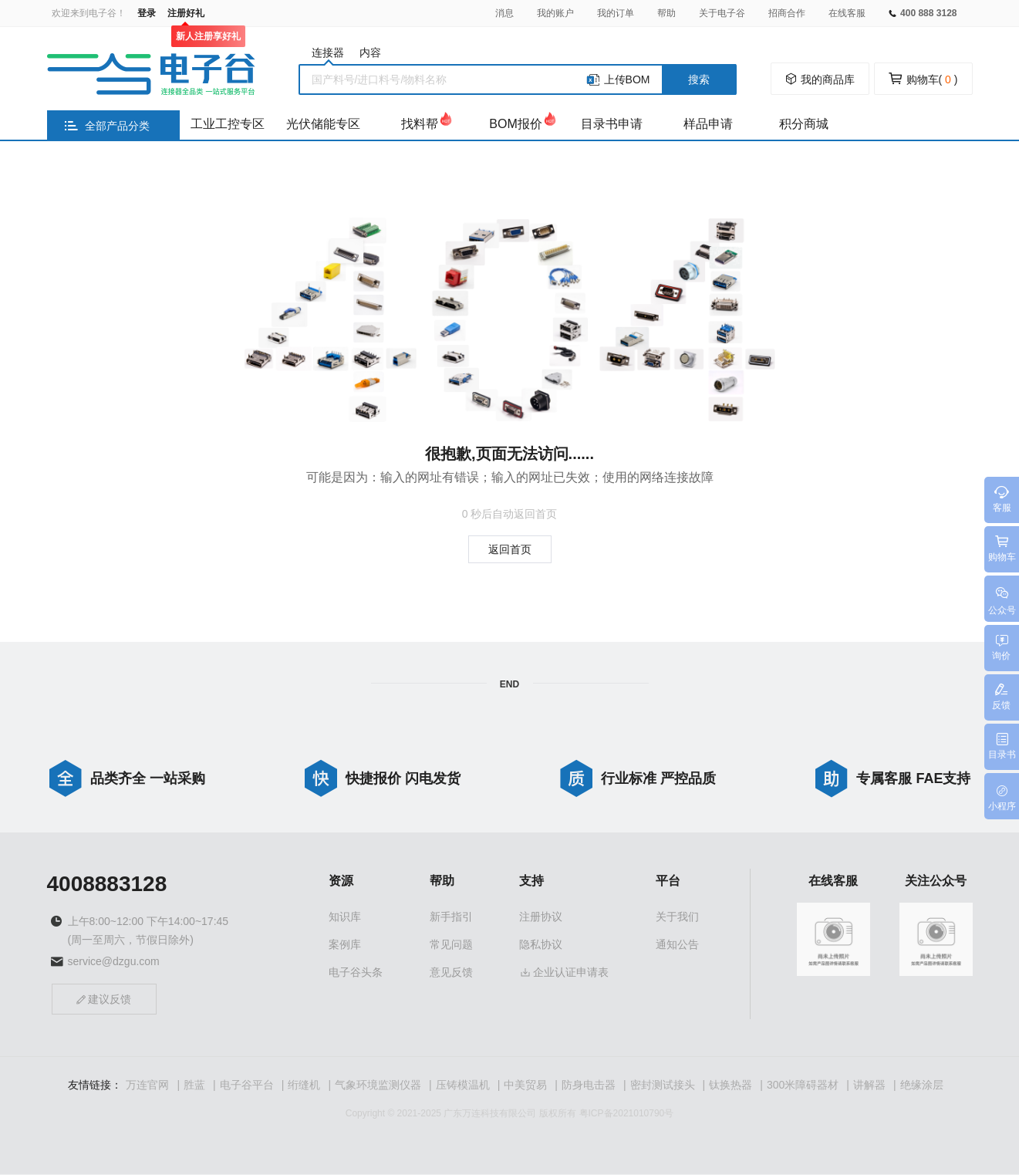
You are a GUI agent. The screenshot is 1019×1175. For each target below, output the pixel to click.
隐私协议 (540, 945)
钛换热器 (730, 1085)
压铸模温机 (463, 1085)
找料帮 (419, 123)
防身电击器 (589, 1085)
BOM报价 (515, 123)
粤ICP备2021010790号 (626, 1114)
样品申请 (708, 123)
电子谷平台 (247, 1085)
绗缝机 (304, 1085)
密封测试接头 (662, 1085)
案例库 (345, 945)
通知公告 (677, 945)
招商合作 (786, 13)
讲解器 (869, 1085)
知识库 (345, 917)
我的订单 (615, 13)
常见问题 (451, 945)
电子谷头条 (356, 973)
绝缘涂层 (921, 1085)
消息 (504, 13)
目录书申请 (612, 123)
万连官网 (147, 1085)
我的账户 (555, 13)
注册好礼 (185, 13)
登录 (146, 13)
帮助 (666, 13)
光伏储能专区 (323, 123)
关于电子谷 (722, 13)
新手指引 (451, 917)
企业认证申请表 (564, 973)
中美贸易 (525, 1085)
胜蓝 (194, 1085)
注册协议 (540, 917)
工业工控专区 (228, 123)
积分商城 (803, 123)
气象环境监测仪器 (378, 1085)
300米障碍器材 (802, 1085)
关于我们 (677, 917)
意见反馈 (451, 973)
